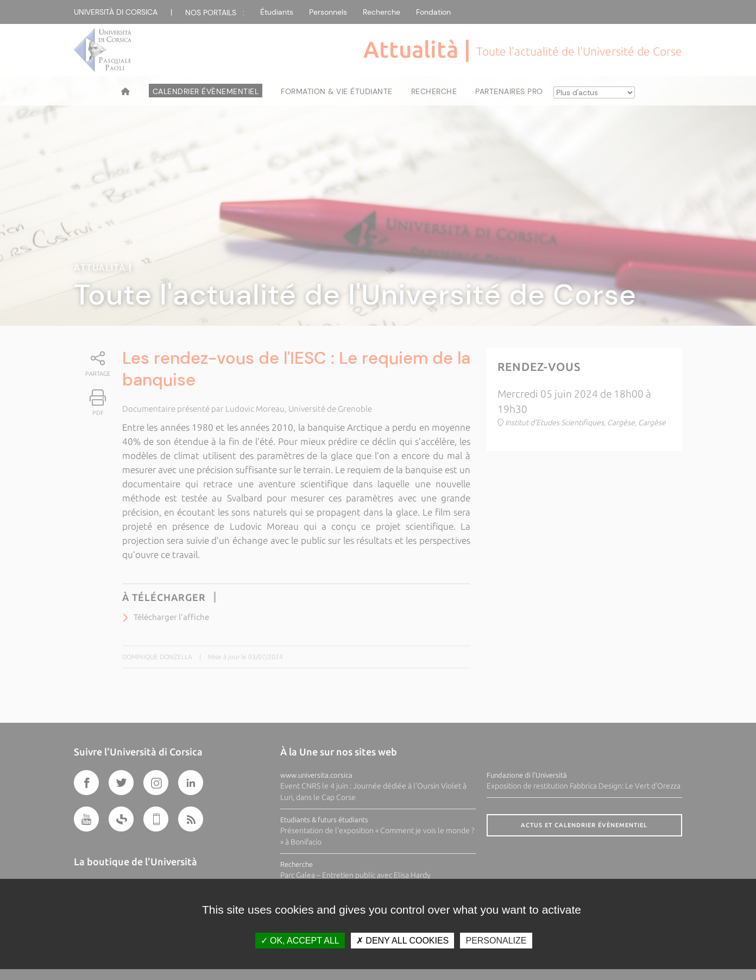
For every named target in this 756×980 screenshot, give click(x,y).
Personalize (495, 940)
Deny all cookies (402, 940)
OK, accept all (300, 940)
